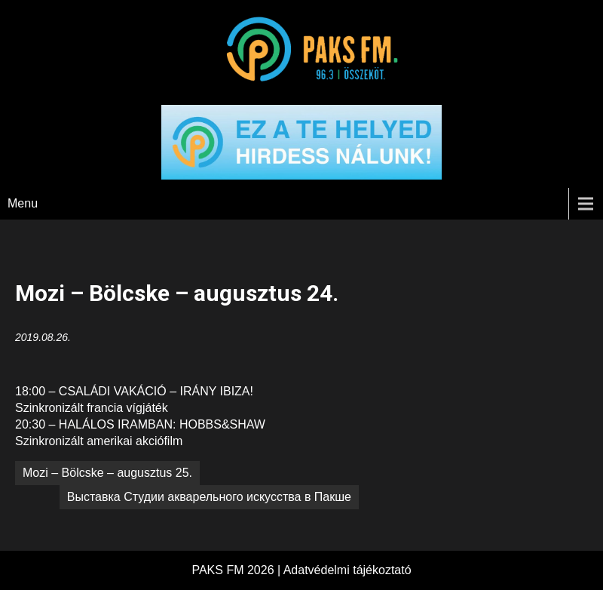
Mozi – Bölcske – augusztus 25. (107, 472)
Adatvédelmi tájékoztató (347, 570)
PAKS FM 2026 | (237, 570)
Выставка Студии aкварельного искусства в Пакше (209, 496)
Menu (23, 203)
